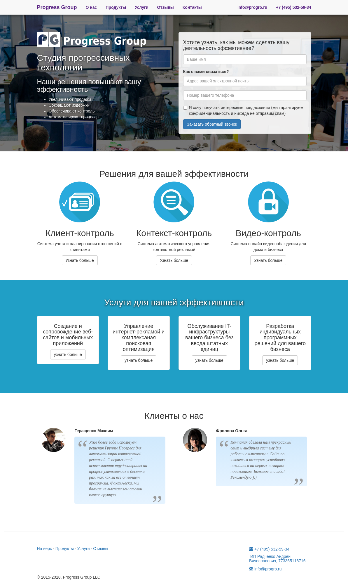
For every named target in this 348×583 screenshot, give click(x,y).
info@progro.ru (252, 7)
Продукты (116, 7)
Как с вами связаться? (206, 71)
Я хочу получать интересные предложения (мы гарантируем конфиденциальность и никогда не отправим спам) (243, 110)
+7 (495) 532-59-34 (293, 7)
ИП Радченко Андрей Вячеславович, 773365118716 (277, 558)
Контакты (192, 7)
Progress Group (57, 7)
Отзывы (165, 7)
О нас (91, 7)
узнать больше (68, 354)
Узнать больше (80, 260)
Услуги (141, 7)
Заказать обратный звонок (212, 124)
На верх (44, 548)
